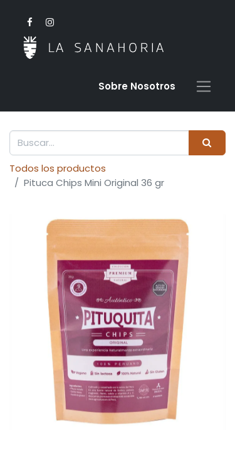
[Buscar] (207, 143)
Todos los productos (57, 168)
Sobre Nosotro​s (136, 86)
